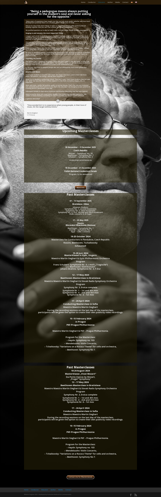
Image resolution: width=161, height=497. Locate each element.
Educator (101, 2)
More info (80, 188)
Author (110, 2)
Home (83, 2)
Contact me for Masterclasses (80, 477)
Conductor (92, 2)
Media (117, 2)
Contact (125, 2)
